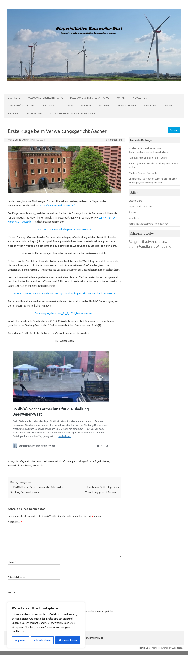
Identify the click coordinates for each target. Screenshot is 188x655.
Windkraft (105, 105)
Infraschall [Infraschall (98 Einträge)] (159, 242)
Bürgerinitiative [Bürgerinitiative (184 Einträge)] (141, 242)
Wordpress (177, 648)
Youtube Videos (52, 105)
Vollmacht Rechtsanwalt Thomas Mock (72, 113)
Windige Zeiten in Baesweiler (143, 173)
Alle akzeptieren (68, 640)
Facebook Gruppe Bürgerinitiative (89, 98)
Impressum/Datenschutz (22, 105)
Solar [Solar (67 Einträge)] (174, 242)
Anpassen (20, 640)
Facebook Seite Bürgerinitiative (45, 98)
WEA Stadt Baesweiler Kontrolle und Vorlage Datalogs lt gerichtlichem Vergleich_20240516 (64, 293)
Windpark (86, 105)
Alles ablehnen (42, 640)
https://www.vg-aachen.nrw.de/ (57, 205)
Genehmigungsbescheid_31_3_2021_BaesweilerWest (64, 313)
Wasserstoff (151, 105)
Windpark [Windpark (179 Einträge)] (163, 246)
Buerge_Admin (21, 139)
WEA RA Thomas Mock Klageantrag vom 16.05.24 (64, 229)
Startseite (14, 98)
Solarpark (14, 113)
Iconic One (144, 648)
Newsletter (140, 98)
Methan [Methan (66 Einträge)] (168, 242)
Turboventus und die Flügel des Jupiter (148, 158)
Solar (168, 105)
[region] (46, 625)
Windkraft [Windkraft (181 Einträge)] (147, 246)
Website (12, 592)
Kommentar (15, 521)
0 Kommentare (114, 139)
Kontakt (121, 98)
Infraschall (42, 461)
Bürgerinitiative (127, 105)
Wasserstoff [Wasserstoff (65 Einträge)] (134, 247)
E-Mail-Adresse (17, 577)
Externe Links (34, 113)
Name (12, 562)
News (71, 105)
